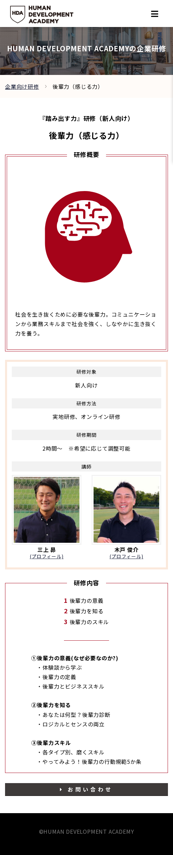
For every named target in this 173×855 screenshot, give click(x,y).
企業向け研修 (22, 86)
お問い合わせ (86, 789)
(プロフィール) (46, 556)
